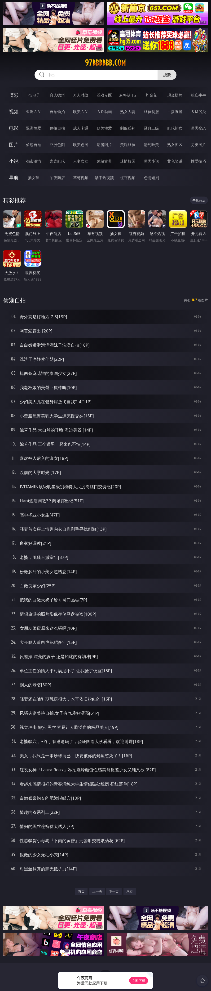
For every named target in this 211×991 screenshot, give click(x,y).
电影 (13, 128)
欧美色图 (80, 144)
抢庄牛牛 (198, 95)
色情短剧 (151, 177)
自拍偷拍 (57, 111)
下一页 (114, 891)
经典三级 (151, 128)
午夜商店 (57, 177)
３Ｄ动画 (104, 111)
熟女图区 (174, 144)
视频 (13, 111)
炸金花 (151, 95)
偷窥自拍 (33, 144)
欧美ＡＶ (80, 111)
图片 (13, 144)
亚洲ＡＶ (33, 111)
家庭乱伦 (57, 161)
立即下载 (138, 980)
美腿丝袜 (127, 144)
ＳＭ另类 (198, 111)
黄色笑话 (174, 161)
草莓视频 (80, 177)
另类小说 (151, 161)
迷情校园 (127, 161)
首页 (81, 891)
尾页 (129, 891)
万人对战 (80, 95)
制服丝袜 (127, 128)
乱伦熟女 (174, 128)
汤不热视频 (104, 177)
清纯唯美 (151, 144)
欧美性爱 (104, 128)
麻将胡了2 (127, 95)
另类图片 (198, 144)
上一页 (97, 891)
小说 (13, 161)
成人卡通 (80, 128)
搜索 (167, 74)
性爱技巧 (198, 161)
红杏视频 (127, 177)
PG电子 (33, 95)
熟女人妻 (127, 111)
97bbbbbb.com (105, 62)
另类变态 (198, 128)
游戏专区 (104, 95)
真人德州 (57, 95)
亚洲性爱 (33, 128)
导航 (13, 177)
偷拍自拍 (57, 128)
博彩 (13, 95)
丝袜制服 (151, 111)
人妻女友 (80, 161)
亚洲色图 (57, 144)
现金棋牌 (174, 95)
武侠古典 (104, 161)
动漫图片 (104, 144)
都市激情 (33, 161)
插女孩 (33, 177)
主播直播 (174, 111)
